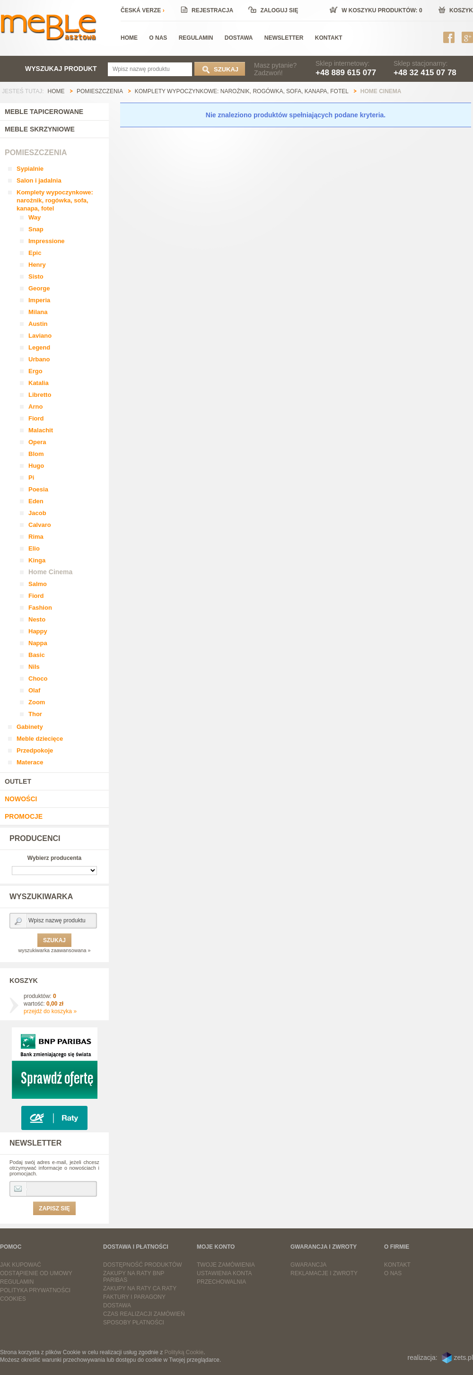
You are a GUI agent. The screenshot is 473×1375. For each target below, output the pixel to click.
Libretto (39, 394)
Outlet (18, 781)
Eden (36, 501)
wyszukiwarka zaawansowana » (54, 950)
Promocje (24, 816)
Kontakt (397, 1264)
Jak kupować (20, 1264)
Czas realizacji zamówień (144, 1314)
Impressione (46, 241)
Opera (37, 442)
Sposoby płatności (133, 1322)
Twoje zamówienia (226, 1264)
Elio (34, 548)
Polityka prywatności (35, 1290)
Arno (35, 406)
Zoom (36, 702)
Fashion (40, 607)
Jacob (37, 513)
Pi (31, 477)
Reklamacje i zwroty (324, 1273)
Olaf (34, 690)
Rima (36, 536)
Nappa (37, 643)
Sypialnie (30, 168)
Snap (36, 229)
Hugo (36, 465)
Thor (35, 714)
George (39, 288)
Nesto (36, 619)
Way (34, 217)
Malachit (40, 430)
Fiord (36, 418)
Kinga (36, 560)
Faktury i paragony (134, 1297)
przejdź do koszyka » (50, 1011)
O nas (393, 1273)
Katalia (38, 382)
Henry (37, 264)
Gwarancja (308, 1264)
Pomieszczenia (36, 153)
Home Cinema (50, 572)
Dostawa (117, 1305)
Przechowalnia (221, 1282)
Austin (37, 323)
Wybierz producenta (54, 858)
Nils (34, 666)
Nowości (21, 799)
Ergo (35, 371)
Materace (30, 762)
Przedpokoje (35, 750)
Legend (39, 347)
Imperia (39, 300)
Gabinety (30, 726)
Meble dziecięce (40, 738)
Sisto (36, 276)
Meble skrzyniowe (40, 129)
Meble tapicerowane (44, 111)
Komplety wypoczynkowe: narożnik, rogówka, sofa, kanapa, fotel (55, 200)
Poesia (38, 489)
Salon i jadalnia (39, 180)
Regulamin (17, 1282)
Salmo (37, 583)
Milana (37, 311)
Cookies (13, 1299)
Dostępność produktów (142, 1264)
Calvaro (39, 524)
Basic (36, 654)
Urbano (39, 359)
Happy (37, 631)
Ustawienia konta (224, 1273)
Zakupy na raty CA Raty (139, 1288)
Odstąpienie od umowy (36, 1273)
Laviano (40, 335)
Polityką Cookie (184, 1352)
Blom (36, 453)
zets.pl (463, 1357)
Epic (34, 252)
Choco (37, 678)
